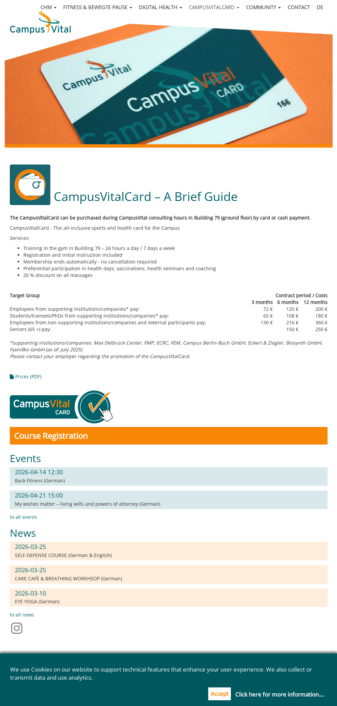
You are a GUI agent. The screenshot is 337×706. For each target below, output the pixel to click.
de (320, 7)
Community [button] (263, 7)
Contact (299, 7)
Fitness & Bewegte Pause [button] (97, 7)
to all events (23, 517)
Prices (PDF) (25, 376)
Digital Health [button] (160, 7)
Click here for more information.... (279, 694)
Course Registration (51, 435)
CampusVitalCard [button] (214, 7)
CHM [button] (48, 7)
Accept (219, 694)
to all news (22, 614)
